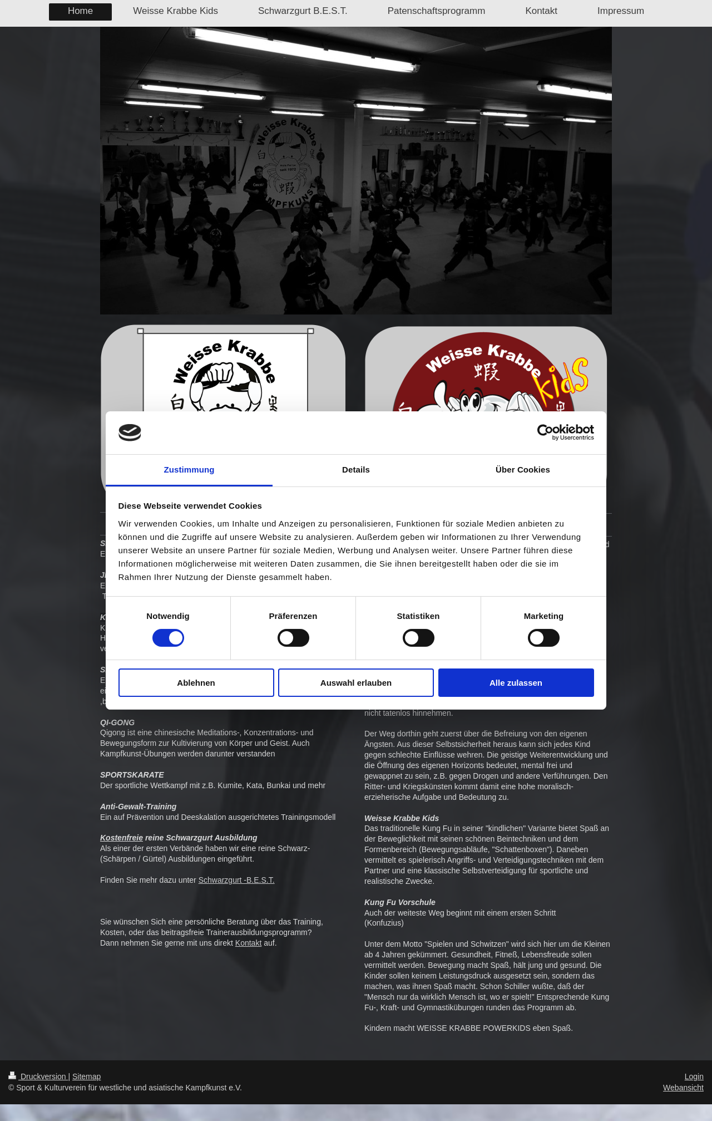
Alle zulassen (516, 682)
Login (694, 1076)
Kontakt (248, 942)
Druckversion (38, 1076)
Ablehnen (196, 682)
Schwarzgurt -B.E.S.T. (237, 880)
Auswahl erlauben (356, 682)
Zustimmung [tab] (189, 469)
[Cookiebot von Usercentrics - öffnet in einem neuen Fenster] (545, 432)
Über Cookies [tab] (523, 469)
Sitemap (86, 1076)
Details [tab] (356, 469)
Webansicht (683, 1087)
